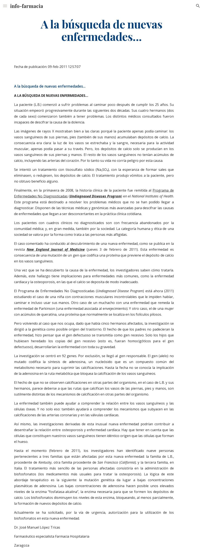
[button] (5, 6)
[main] (101, 30)
